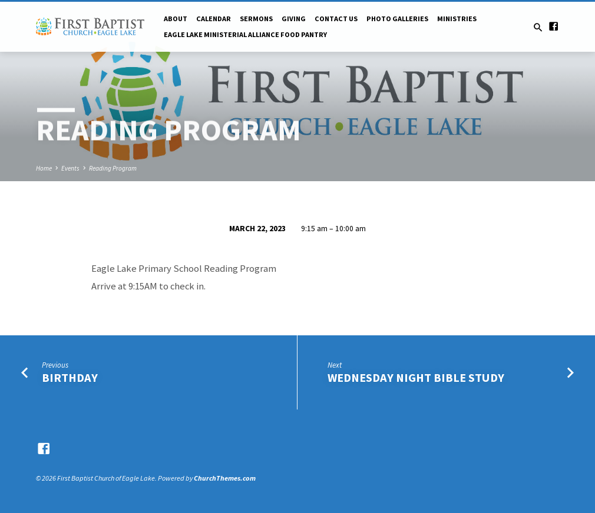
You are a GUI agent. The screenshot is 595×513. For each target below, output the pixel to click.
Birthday (70, 377)
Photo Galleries (397, 18)
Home (44, 168)
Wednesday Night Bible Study (416, 377)
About (175, 18)
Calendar (213, 18)
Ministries (457, 18)
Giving (294, 18)
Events (70, 168)
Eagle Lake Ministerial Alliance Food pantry (245, 34)
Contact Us (336, 18)
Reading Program (113, 168)
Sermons (256, 18)
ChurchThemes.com (225, 478)
